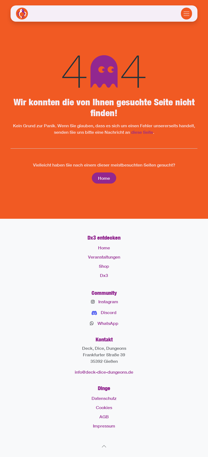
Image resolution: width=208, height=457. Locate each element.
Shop (104, 266)
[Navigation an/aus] (186, 13)
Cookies (104, 407)
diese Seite (142, 132)
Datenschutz (104, 398)
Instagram (108, 301)
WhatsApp (108, 323)
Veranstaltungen (104, 256)
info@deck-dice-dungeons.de (104, 371)
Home (104, 178)
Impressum (104, 425)
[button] (104, 446)
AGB (104, 416)
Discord (108, 312)
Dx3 (104, 275)
